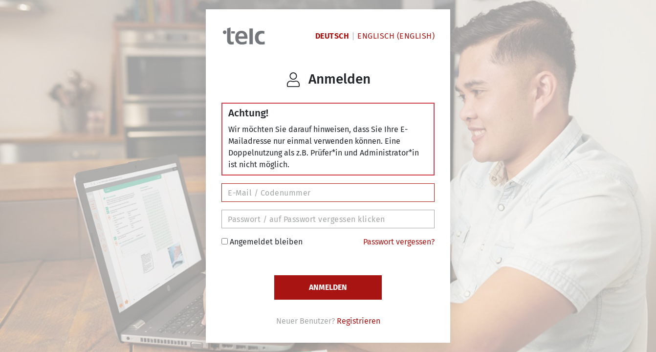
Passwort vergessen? (399, 241)
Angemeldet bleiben (262, 241)
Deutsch (332, 36)
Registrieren (358, 321)
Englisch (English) (396, 36)
